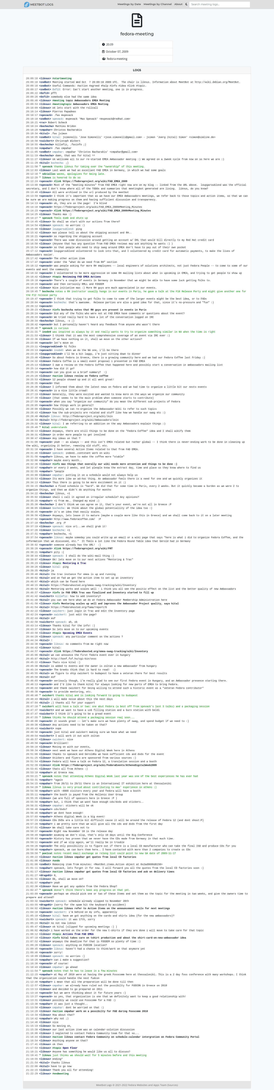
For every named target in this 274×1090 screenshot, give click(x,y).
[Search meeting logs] (219, 4)
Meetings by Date (129, 4)
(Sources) (172, 1085)
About (178, 4)
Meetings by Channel (158, 4)
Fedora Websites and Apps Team (147, 1085)
